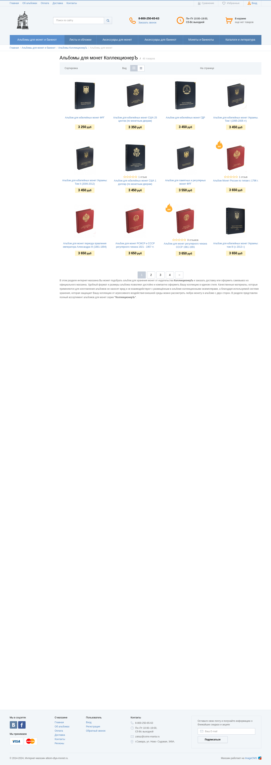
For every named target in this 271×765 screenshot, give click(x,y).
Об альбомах (29, 3)
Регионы (59, 743)
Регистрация (93, 726)
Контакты (72, 3)
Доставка (58, 3)
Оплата (45, 3)
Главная (14, 3)
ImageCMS (253, 758)
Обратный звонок (95, 731)
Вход (88, 722)
